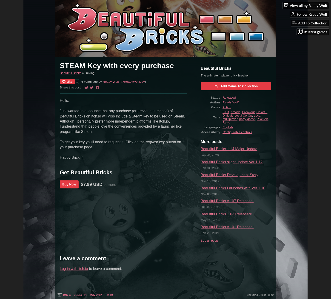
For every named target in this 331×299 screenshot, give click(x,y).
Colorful (262, 112)
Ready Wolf (111, 81)
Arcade (235, 112)
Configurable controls (237, 132)
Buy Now (69, 184)
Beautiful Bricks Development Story (229, 175)
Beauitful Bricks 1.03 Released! (226, 214)
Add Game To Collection (236, 86)
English (228, 127)
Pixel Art (262, 119)
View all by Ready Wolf (88, 294)
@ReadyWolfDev (133, 81)
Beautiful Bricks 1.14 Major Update (229, 149)
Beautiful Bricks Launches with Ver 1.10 (233, 188)
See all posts (210, 240)
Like (67, 81)
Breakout (248, 112)
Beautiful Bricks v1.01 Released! (227, 227)
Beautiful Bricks (70, 73)
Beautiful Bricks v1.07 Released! (227, 201)
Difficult (228, 115)
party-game (247, 119)
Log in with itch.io (74, 269)
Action (227, 107)
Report (109, 294)
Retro (226, 122)
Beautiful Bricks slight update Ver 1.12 (232, 162)
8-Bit (226, 112)
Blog (271, 294)
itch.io (67, 294)
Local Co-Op (243, 115)
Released (229, 97)
